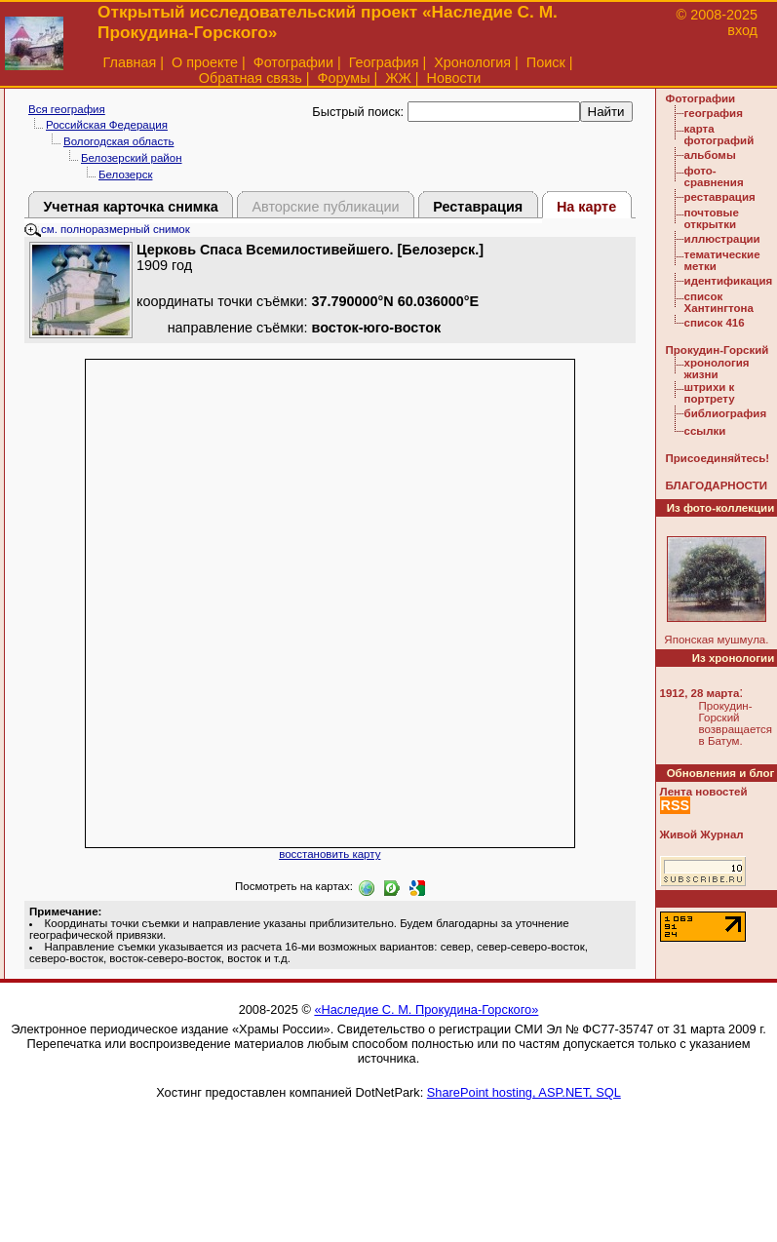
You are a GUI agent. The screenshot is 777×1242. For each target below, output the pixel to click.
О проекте (205, 62)
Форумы (343, 78)
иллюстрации (722, 239)
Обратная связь (250, 78)
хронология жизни (717, 368)
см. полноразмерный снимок (107, 229)
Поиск (545, 62)
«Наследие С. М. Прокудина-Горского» (426, 1009)
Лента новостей (704, 791)
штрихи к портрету (709, 393)
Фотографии (293, 62)
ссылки (705, 431)
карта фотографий (719, 134)
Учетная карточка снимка (130, 206)
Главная (130, 62)
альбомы (710, 155)
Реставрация (478, 206)
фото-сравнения (714, 176)
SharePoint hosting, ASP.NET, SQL (524, 1092)
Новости (454, 78)
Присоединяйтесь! (718, 458)
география (713, 113)
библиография (725, 413)
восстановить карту (329, 854)
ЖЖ (398, 78)
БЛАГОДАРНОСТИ (716, 485)
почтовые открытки (711, 218)
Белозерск (125, 174)
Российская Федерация (107, 125)
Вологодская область (118, 141)
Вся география (66, 109)
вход (742, 30)
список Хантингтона (719, 302)
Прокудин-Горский (717, 350)
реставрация (720, 197)
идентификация (728, 281)
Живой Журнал (702, 834)
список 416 (714, 323)
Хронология (472, 62)
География (384, 62)
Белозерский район (131, 158)
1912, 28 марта (700, 693)
